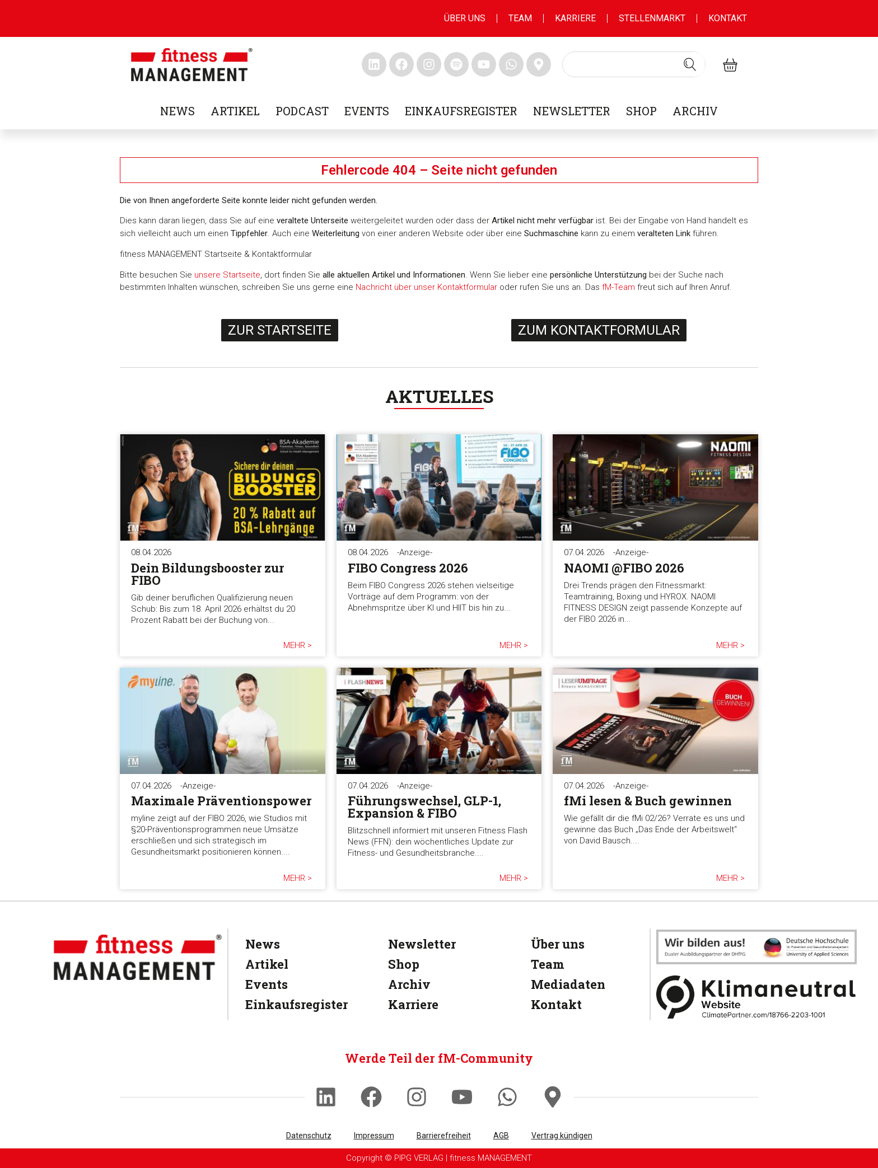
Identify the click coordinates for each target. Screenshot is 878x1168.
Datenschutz (308, 1135)
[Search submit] (690, 64)
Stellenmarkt (652, 18)
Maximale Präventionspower (221, 800)
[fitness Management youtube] (483, 64)
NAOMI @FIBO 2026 (624, 568)
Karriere (575, 18)
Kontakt (727, 18)
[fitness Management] (138, 957)
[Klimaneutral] (756, 997)
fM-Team (618, 287)
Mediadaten (568, 984)
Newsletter (571, 111)
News (177, 111)
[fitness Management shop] (730, 65)
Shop (641, 111)
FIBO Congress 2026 (408, 568)
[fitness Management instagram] (429, 64)
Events (366, 111)
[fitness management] (192, 64)
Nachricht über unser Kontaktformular (426, 287)
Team (520, 18)
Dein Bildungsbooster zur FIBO (207, 574)
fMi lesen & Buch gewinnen (648, 800)
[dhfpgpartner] (756, 947)
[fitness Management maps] (538, 64)
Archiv (695, 111)
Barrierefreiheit (444, 1135)
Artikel (235, 111)
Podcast (302, 111)
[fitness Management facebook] (401, 64)
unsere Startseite (227, 275)
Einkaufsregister (461, 111)
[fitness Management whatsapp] (511, 64)
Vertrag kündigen (561, 1135)
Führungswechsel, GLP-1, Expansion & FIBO (424, 806)
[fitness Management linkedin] (374, 64)
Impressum (374, 1135)
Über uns (464, 18)
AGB (501, 1135)
